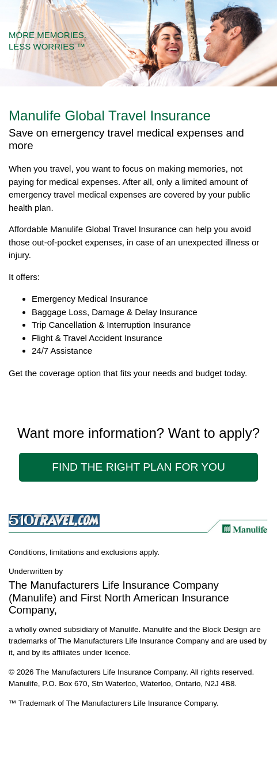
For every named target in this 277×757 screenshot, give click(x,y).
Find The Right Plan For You (138, 467)
